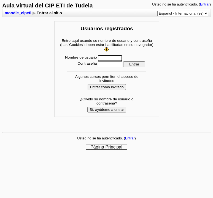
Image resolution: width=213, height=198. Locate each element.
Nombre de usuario (81, 57)
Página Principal (106, 147)
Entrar (205, 4)
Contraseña (87, 63)
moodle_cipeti (18, 13)
